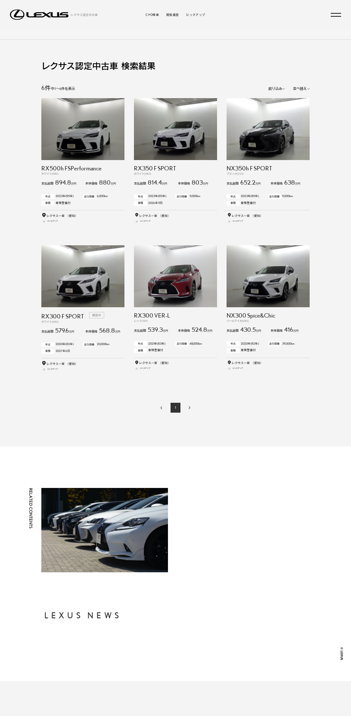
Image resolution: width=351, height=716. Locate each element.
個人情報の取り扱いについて (241, 639)
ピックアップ (195, 14)
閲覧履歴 (172, 14)
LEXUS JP (228, 669)
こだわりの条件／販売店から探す (198, 38)
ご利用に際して (232, 649)
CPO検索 (152, 14)
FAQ (224, 659)
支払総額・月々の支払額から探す (172, 653)
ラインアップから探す (143, 38)
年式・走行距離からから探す (169, 661)
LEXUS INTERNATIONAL (240, 679)
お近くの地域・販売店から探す (171, 669)
